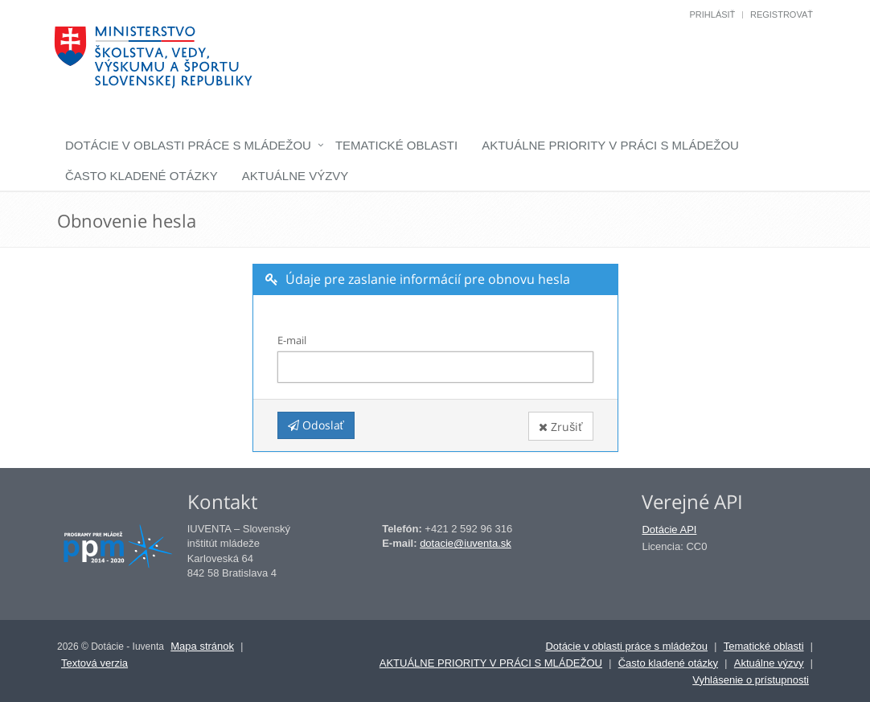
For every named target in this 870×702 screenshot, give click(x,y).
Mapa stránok (202, 646)
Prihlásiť (712, 14)
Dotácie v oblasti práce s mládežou (188, 145)
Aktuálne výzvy (295, 176)
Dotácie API (669, 529)
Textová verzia (94, 663)
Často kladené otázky (141, 176)
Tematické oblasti (396, 145)
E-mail (291, 340)
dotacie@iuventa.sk (465, 543)
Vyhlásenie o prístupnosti (750, 680)
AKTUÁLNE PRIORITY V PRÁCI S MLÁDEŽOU (610, 145)
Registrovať (781, 14)
